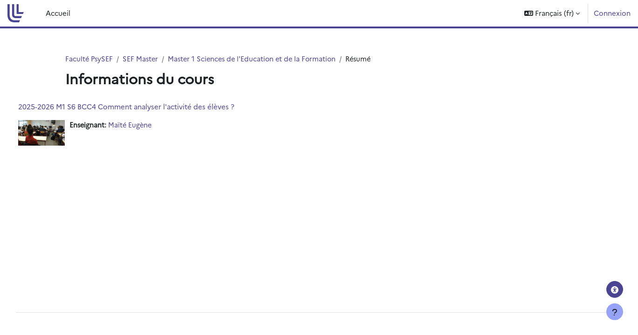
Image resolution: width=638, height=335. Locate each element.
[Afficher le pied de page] (614, 311)
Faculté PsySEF (89, 59)
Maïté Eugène (148, 125)
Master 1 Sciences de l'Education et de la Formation (256, 59)
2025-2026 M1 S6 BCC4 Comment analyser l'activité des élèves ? (143, 107)
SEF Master (142, 59)
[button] (552, 13)
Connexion (612, 13)
